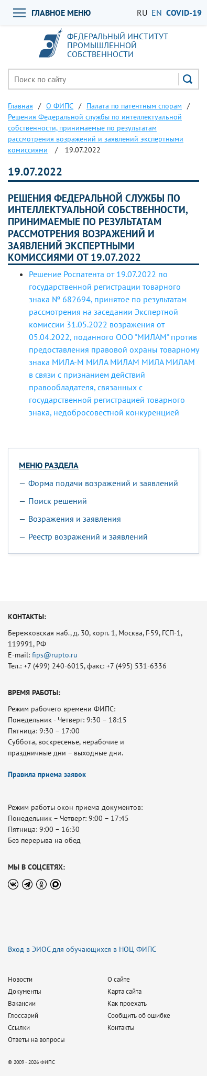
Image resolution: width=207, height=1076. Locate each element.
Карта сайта (124, 991)
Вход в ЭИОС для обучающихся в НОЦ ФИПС (82, 949)
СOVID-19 (184, 12)
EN (156, 12)
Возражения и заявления (74, 518)
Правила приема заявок (47, 774)
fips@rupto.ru (55, 655)
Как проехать (127, 1003)
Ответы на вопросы (36, 1039)
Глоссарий (23, 1015)
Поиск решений (57, 501)
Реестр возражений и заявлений (88, 536)
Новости (20, 979)
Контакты (121, 1027)
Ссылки (19, 1027)
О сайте (118, 979)
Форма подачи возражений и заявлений (103, 483)
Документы (24, 991)
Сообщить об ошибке (138, 1015)
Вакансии (22, 1003)
